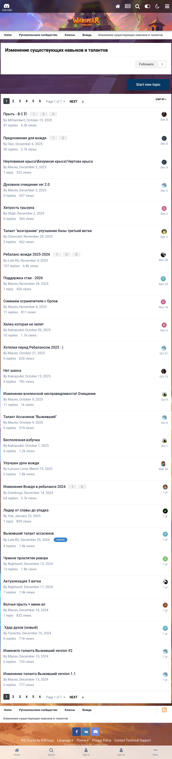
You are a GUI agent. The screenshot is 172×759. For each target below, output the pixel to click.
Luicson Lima (21, 466)
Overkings (18, 489)
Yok (13, 512)
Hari (14, 142)
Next (52, 101)
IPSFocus (47, 734)
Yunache (17, 628)
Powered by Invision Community (86, 738)
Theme (83, 734)
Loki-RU (16, 257)
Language (65, 734)
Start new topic (147, 86)
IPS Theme (28, 734)
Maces (16, 165)
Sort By (158, 101)
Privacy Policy (101, 734)
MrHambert (19, 119)
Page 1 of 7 (80, 101)
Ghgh (15, 211)
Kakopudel (18, 327)
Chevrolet (18, 234)
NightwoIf (18, 558)
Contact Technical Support (132, 734)
